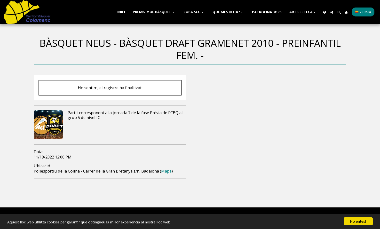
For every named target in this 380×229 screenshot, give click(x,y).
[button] (154, 12)
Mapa (166, 171)
